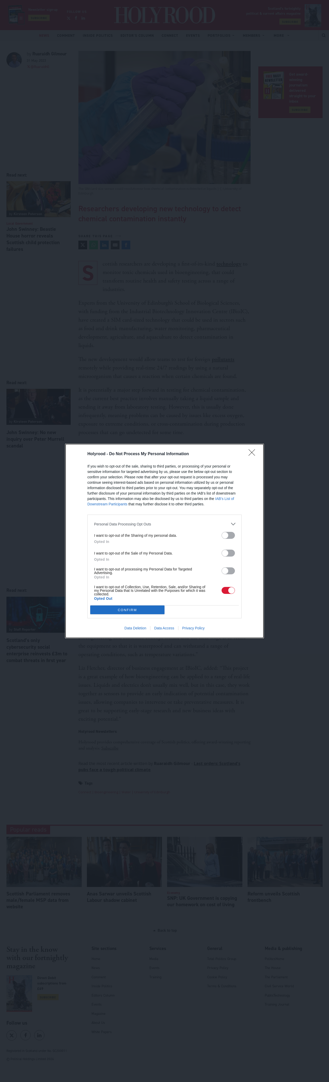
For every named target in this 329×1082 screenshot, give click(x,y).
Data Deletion (135, 628)
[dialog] (164, 541)
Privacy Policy (193, 628)
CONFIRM (127, 610)
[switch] (228, 535)
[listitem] (164, 524)
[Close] (253, 454)
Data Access (164, 628)
